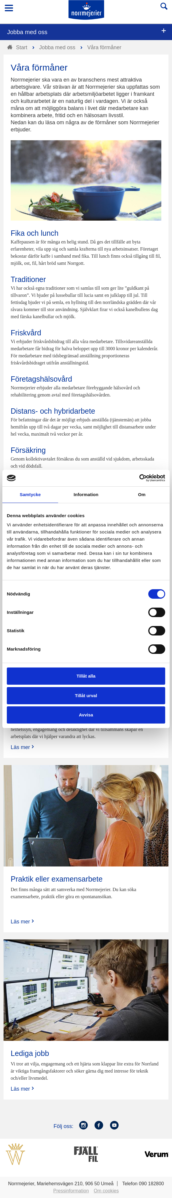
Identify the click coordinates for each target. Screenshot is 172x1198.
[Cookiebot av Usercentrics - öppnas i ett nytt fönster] (139, 478)
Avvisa (86, 714)
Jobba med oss (27, 32)
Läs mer (23, 747)
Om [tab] (141, 494)
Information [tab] (86, 494)
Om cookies (106, 1190)
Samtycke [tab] (30, 494)
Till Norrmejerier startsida (86, 10)
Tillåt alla (86, 675)
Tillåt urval (86, 695)
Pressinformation (71, 1190)
